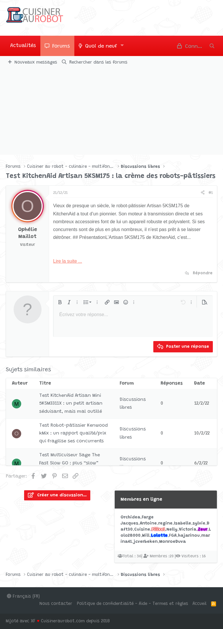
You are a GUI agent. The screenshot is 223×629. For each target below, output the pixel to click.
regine (165, 523)
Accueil (199, 604)
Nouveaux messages (36, 62)
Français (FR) (23, 596)
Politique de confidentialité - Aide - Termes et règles (132, 604)
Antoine (148, 523)
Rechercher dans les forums (98, 62)
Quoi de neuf (101, 46)
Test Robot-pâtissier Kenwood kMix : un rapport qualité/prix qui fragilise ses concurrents (73, 433)
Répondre (203, 273)
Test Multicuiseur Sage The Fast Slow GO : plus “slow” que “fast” (69, 463)
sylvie (199, 523)
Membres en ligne (141, 499)
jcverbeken (146, 542)
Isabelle (182, 523)
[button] (122, 46)
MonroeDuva (172, 542)
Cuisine (142, 529)
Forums (61, 46)
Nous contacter (55, 604)
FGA (173, 536)
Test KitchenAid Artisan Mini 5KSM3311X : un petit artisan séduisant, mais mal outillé (70, 403)
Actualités (23, 45)
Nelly (171, 529)
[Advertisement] (111, 111)
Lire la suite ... (67, 261)
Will (146, 536)
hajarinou (189, 536)
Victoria (187, 529)
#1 (210, 193)
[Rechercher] (212, 46)
